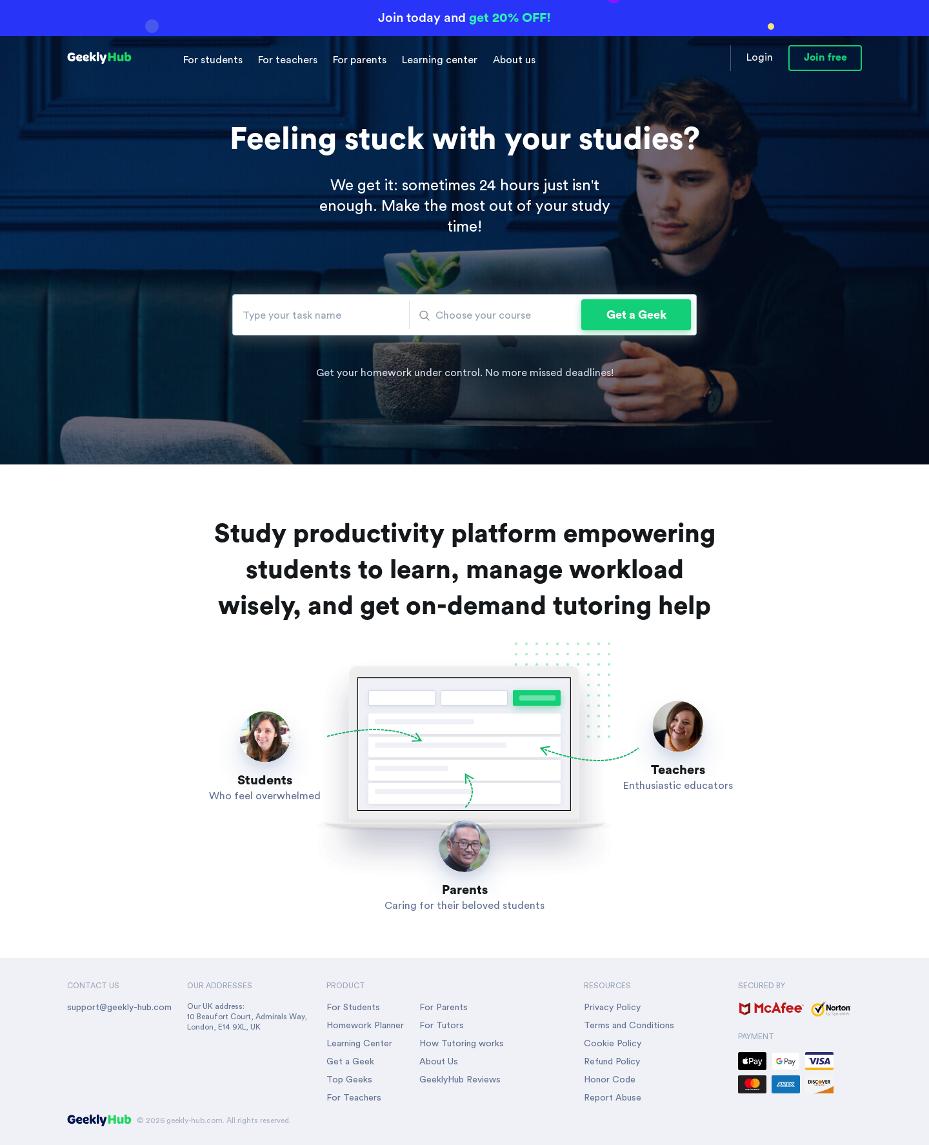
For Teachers (353, 1097)
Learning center (439, 60)
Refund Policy (612, 1061)
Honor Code (609, 1079)
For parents (359, 60)
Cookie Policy (612, 1043)
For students (213, 60)
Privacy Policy (612, 1007)
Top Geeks (349, 1079)
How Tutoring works (461, 1043)
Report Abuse (612, 1097)
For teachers (287, 60)
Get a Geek (636, 315)
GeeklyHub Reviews (460, 1079)
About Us (438, 1061)
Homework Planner (365, 1025)
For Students (353, 1007)
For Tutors (441, 1025)
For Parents (443, 1007)
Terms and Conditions (629, 1025)
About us (514, 60)
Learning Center (359, 1043)
